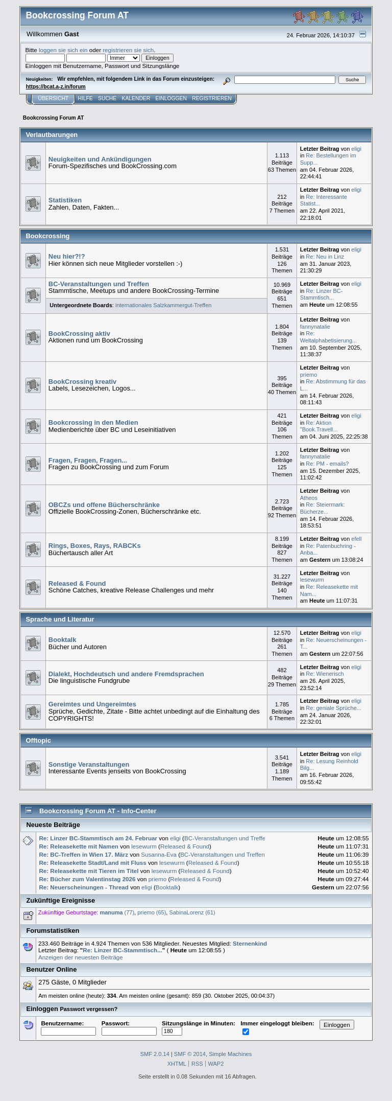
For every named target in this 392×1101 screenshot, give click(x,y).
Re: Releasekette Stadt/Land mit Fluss (92, 862)
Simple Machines (230, 1054)
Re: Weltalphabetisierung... (328, 336)
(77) (117, 912)
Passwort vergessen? (88, 1009)
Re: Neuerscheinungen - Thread (83, 887)
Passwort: (129, 1027)
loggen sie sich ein (63, 50)
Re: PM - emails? (327, 464)
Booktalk (62, 640)
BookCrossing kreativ (82, 381)
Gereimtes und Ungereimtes (92, 704)
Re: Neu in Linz (325, 257)
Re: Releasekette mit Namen (78, 846)
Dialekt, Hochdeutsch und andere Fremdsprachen (126, 674)
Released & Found (77, 583)
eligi (356, 149)
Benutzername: (68, 1027)
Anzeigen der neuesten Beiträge (80, 957)
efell (356, 539)
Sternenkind (250, 943)
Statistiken (65, 200)
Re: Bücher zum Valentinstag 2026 (87, 879)
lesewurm (312, 580)
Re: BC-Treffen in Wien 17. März (83, 854)
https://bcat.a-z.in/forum (56, 86)
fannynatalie (315, 327)
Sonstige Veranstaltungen (89, 764)
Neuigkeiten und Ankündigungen (100, 159)
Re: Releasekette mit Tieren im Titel (88, 870)
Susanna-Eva (159, 854)
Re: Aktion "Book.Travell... (319, 426)
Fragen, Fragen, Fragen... (87, 460)
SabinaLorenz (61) (192, 912)
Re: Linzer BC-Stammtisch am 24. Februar (98, 838)
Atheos (308, 498)
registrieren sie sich (128, 50)
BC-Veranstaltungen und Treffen (98, 284)
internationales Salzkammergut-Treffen (163, 305)
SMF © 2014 (190, 1054)
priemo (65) (151, 912)
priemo (308, 375)
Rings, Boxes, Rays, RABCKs (94, 545)
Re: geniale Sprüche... (333, 708)
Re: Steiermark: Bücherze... (322, 508)
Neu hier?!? (66, 256)
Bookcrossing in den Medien (93, 422)
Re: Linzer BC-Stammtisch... (321, 294)
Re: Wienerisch (325, 674)
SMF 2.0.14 (154, 1054)
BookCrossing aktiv (79, 333)
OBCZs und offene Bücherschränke (104, 505)
